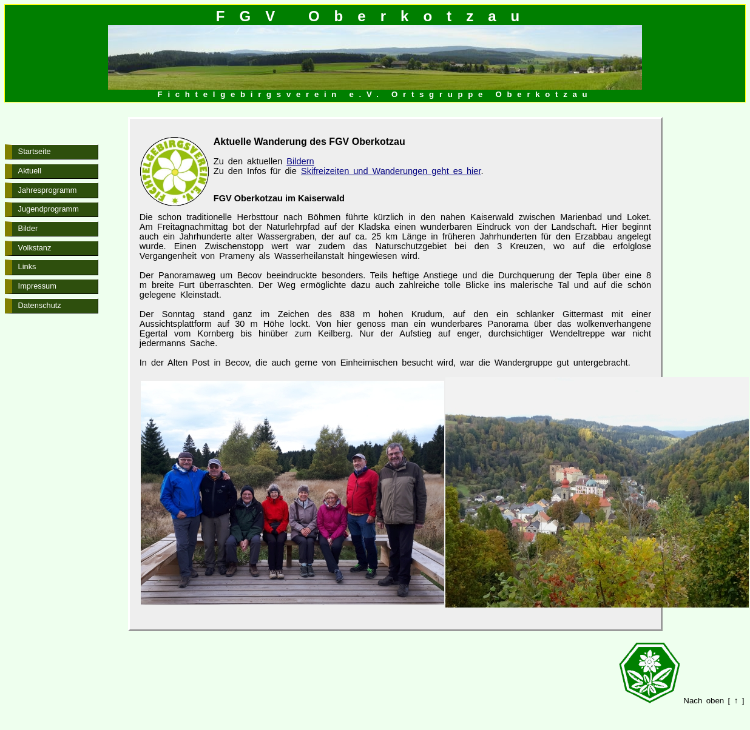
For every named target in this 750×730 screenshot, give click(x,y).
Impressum (37, 285)
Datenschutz (39, 305)
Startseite (34, 151)
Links (27, 266)
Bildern (300, 161)
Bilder (28, 228)
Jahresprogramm (47, 190)
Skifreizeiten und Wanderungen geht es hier (391, 171)
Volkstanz (35, 247)
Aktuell (29, 170)
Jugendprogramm (48, 208)
